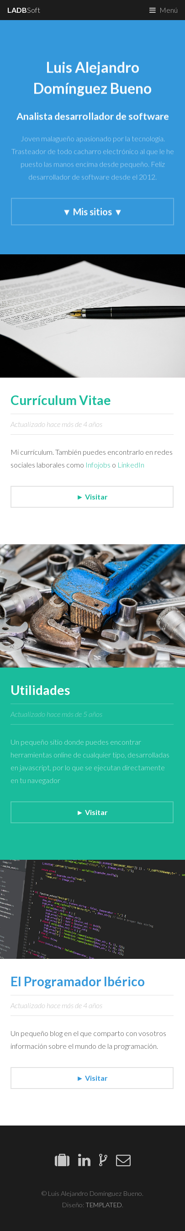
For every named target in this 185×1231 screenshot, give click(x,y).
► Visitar (92, 496)
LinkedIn (130, 464)
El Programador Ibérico (78, 981)
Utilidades (40, 690)
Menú (168, 9)
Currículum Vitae (61, 400)
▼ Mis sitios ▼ (92, 211)
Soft (23, 9)
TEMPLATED (103, 1205)
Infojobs (98, 464)
